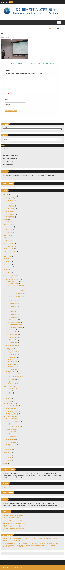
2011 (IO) (8, 398)
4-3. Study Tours (8, 348)
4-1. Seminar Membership (11, 281)
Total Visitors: (7, 164)
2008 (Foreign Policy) (12, 405)
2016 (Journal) (8, 229)
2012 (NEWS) (8, 460)
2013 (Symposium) (11, 445)
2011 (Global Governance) (13, 424)
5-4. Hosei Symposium (10, 429)
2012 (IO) (8, 401)
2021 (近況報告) (8, 243)
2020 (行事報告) (10, 206)
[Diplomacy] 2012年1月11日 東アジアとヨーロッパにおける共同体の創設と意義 (32, 63)
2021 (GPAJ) (7, 272)
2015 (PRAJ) (7, 259)
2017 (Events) (10, 198)
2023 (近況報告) (8, 248)
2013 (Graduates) (12, 311)
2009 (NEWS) (8, 452)
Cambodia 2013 (12, 384)
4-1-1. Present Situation (12, 283)
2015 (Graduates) (12, 317)
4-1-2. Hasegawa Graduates (14, 299)
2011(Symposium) (11, 439)
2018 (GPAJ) (7, 267)
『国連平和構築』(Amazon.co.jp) (12, 526)
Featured (5, 463)
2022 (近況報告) (8, 246)
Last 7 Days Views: (8, 152)
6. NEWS (5, 447)
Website (7, 104)
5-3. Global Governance (10, 416)
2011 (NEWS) (8, 457)
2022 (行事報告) (10, 211)
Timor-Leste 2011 (12, 369)
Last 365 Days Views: (9, 158)
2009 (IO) (8, 393)
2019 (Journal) (8, 238)
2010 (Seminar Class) (12, 337)
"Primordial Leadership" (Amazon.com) (13, 528)
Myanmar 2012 (12, 379)
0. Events (5, 194)
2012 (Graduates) (12, 309)
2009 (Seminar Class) (12, 334)
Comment (8, 75)
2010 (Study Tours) (11, 357)
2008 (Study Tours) (11, 350)
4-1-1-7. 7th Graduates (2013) (16, 296)
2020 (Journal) (8, 240)
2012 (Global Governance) (13, 426)
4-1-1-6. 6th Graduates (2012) (16, 293)
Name (7, 94)
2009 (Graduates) (12, 301)
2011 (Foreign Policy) (12, 411)
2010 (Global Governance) (13, 421)
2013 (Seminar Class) (12, 345)
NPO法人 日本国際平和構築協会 (11, 518)
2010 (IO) (8, 395)
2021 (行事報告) (10, 208)
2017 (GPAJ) (7, 264)
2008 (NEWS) (8, 449)
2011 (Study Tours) (11, 364)
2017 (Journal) (8, 232)
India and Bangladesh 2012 (15, 376)
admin (7, 37)
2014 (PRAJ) (7, 256)
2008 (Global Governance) (13, 418)
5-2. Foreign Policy (9, 404)
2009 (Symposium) (11, 434)
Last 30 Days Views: (9, 155)
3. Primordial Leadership (9, 275)
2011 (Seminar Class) (12, 340)
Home (50, 28)
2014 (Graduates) (12, 314)
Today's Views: (7, 148)
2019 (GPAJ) (7, 269)
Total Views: (6, 161)
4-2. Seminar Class (9, 330)
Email (7, 99)
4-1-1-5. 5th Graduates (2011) (16, 290)
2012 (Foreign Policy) (12, 414)
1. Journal (5, 219)
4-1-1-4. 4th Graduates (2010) (16, 288)
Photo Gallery (8, 277)
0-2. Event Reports (9, 196)
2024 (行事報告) (10, 217)
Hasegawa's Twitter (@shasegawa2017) (13, 515)
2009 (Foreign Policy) (12, 408)
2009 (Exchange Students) (15, 324)
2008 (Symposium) (11, 431)
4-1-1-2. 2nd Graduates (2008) (16, 285)
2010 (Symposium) (11, 436)
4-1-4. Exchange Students (13, 322)
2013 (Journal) (8, 221)
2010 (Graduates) (12, 303)
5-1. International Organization (12, 388)
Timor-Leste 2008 (12, 354)
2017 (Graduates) (12, 320)
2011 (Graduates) (12, 306)
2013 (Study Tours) (11, 382)
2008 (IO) (8, 390)
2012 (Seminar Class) (12, 342)
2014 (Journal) (8, 224)
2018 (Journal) (8, 235)
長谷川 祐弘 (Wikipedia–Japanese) (12, 520)
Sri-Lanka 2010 (12, 359)
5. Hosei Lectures (7, 386)
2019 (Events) (10, 203)
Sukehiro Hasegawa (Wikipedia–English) (14, 523)
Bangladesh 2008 (12, 352)
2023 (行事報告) (10, 214)
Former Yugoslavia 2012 (14, 373)
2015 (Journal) (8, 227)
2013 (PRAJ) (7, 253)
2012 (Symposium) (11, 442)
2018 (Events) (10, 200)
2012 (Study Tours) (11, 372)
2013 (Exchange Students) (15, 327)
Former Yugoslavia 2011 (14, 366)
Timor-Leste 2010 (12, 362)
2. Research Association (9, 251)
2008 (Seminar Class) (12, 331)
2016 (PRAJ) (7, 261)
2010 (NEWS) (8, 455)
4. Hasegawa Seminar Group (10, 279)
